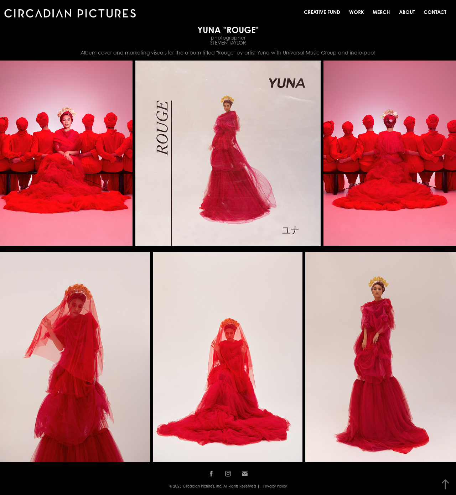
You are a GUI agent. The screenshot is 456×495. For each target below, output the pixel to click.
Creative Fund (322, 12)
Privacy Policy (275, 486)
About (407, 12)
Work (356, 12)
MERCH (381, 12)
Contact (435, 12)
